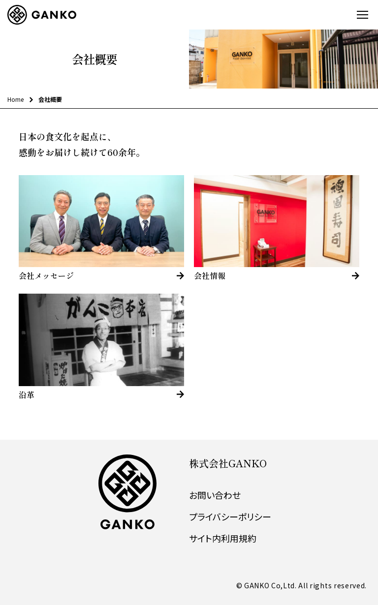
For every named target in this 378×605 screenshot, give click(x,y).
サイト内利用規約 (222, 538)
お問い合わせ (215, 494)
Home (15, 99)
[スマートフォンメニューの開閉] (362, 15)
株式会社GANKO (228, 463)
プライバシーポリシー (230, 516)
